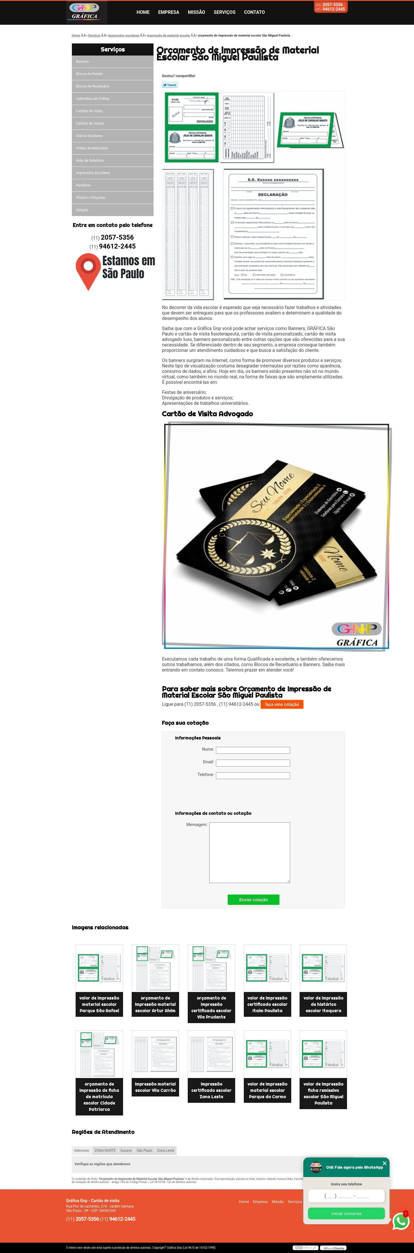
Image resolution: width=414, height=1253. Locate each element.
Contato (254, 12)
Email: (246, 763)
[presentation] (211, 796)
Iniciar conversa (346, 1213)
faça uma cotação (282, 704)
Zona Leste (165, 1151)
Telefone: (244, 775)
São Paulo (144, 1151)
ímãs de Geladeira (90, 161)
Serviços (224, 12)
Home (143, 12)
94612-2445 (334, 9)
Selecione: (82, 1151)
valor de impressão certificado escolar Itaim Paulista (267, 1004)
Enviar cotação (253, 899)
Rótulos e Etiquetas (91, 198)
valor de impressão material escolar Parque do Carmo (267, 1090)
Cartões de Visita (89, 111)
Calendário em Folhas (93, 99)
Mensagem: (238, 852)
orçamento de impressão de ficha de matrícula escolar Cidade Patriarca (99, 1097)
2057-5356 (333, 4)
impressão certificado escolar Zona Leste (211, 1090)
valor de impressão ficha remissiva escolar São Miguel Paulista (323, 1094)
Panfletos (83, 185)
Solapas (82, 210)
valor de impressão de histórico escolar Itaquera (323, 1004)
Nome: (246, 750)
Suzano (126, 1151)
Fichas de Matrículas (92, 148)
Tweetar (170, 85)
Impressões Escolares (93, 173)
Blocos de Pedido (89, 74)
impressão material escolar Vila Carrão (155, 1087)
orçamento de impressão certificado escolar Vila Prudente (211, 1007)
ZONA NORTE (105, 1151)
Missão (196, 12)
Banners (82, 62)
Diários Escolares (89, 136)
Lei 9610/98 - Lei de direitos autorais (173, 1182)
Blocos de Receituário (93, 86)
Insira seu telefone (346, 1184)
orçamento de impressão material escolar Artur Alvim (155, 1004)
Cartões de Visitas (90, 123)
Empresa (168, 12)
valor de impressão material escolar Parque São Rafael (99, 1004)
